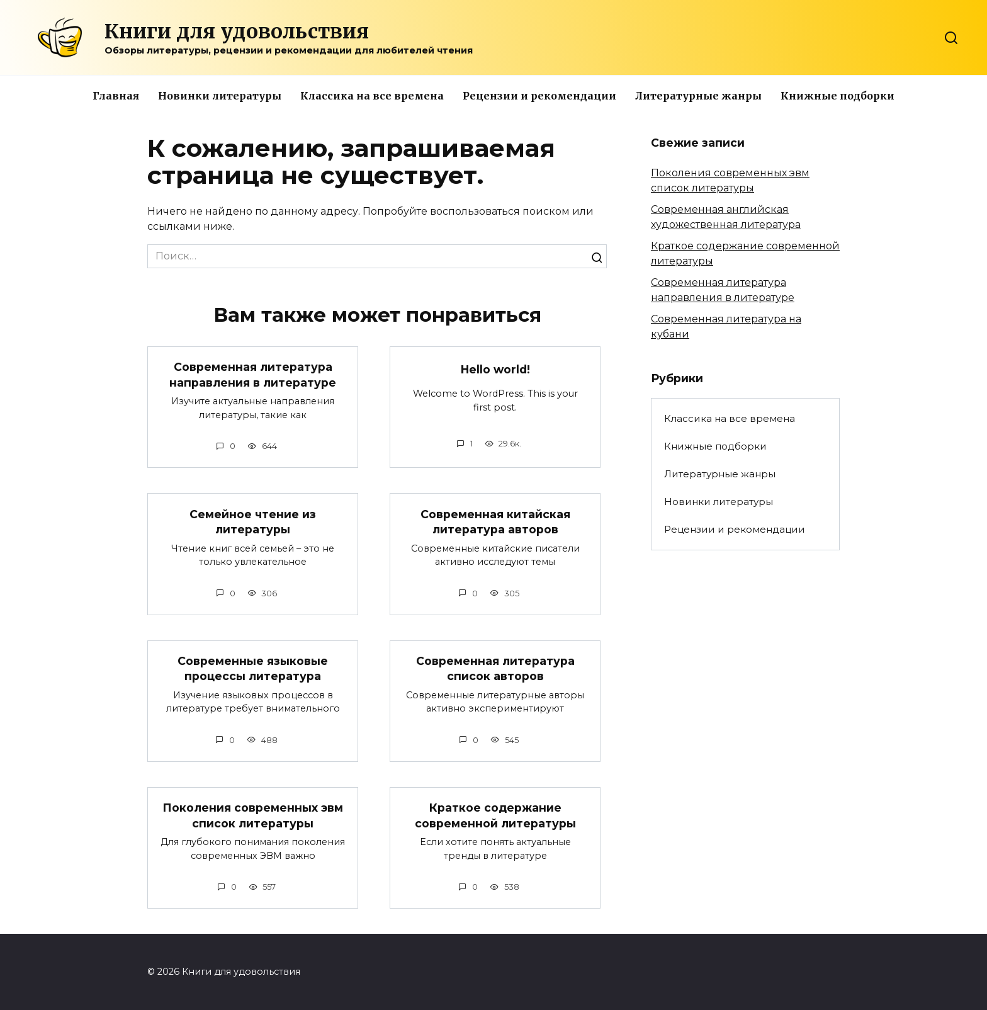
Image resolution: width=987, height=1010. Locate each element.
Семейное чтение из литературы (252, 521)
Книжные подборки (837, 95)
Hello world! (495, 369)
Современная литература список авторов (495, 668)
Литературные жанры (698, 95)
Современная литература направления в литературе (252, 374)
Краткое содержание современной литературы (495, 815)
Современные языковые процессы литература (253, 668)
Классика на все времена (372, 95)
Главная (116, 95)
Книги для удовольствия (236, 31)
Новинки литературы (219, 95)
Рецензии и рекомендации (539, 95)
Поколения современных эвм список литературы (252, 815)
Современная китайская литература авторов (495, 521)
